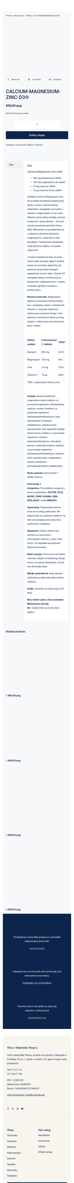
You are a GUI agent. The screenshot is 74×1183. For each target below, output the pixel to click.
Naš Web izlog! (37, 948)
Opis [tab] (11, 164)
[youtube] (22, 1109)
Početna (9, 16)
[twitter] (13, 1109)
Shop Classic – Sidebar (23, 16)
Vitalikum (30, 145)
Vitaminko (39, 145)
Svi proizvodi (20, 145)
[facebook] (8, 1109)
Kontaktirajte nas (37, 1017)
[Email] (54, 79)
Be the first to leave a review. (17, 113)
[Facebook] (13, 79)
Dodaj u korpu (37, 135)
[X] (34, 79)
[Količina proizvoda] (37, 125)
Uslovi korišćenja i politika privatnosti (26, 1095)
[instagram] (17, 1109)
